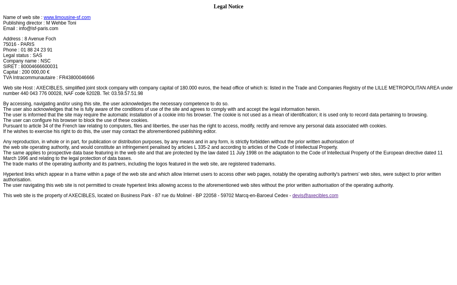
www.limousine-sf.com (67, 17)
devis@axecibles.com (315, 195)
